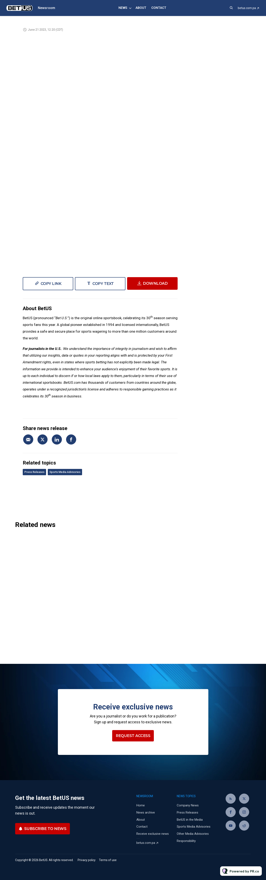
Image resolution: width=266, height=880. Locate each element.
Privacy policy (87, 860)
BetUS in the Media (190, 820)
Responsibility (186, 841)
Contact (158, 8)
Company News (188, 805)
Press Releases (34, 472)
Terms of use (108, 860)
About (141, 8)
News (122, 8)
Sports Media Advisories (64, 472)
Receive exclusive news (152, 834)
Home (140, 805)
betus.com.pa (247, 8)
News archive (145, 812)
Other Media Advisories (193, 834)
